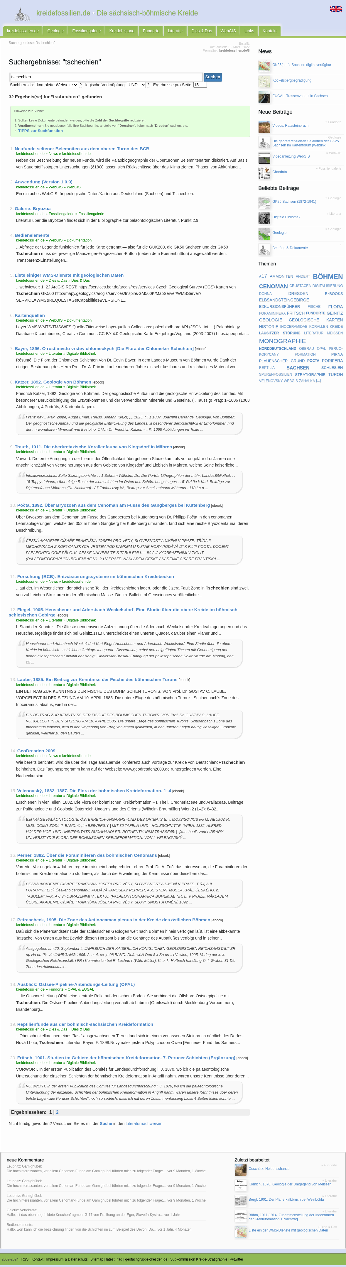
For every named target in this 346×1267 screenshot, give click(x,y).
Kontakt (269, 31)
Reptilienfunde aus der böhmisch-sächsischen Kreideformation (85, 1025)
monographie (282, 342)
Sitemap (96, 1261)
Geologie (55, 31)
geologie (270, 321)
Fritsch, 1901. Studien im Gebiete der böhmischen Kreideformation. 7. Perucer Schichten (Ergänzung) (126, 1059)
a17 (263, 278)
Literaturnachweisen (144, 1125)
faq (119, 1261)
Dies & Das (202, 31)
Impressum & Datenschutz (67, 1261)
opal (321, 350)
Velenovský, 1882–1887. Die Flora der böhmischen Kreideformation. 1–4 (94, 792)
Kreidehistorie (122, 31)
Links (249, 31)
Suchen (212, 79)
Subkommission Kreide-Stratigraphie (198, 1261)
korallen (318, 328)
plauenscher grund (282, 362)
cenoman (273, 287)
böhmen (328, 277)
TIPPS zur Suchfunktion (40, 132)
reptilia (267, 369)
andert (303, 278)
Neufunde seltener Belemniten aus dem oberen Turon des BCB (82, 150)
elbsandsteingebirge (284, 301)
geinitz (335, 314)
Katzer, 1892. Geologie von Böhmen (53, 383)
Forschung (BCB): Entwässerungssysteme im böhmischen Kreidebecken (95, 578)
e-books (334, 295)
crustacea (300, 287)
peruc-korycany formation (301, 353)
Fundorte (151, 31)
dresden (298, 295)
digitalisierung (328, 287)
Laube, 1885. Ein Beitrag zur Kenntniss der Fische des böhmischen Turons (97, 681)
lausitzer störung (280, 334)
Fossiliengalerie (86, 31)
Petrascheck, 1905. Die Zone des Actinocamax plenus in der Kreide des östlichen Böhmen (113, 921)
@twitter (236, 1261)
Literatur (175, 31)
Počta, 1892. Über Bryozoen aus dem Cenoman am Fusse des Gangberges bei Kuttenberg (113, 507)
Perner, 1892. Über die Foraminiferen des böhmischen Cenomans (87, 856)
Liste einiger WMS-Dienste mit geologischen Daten (69, 277)
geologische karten (316, 321)
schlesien (332, 369)
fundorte (315, 314)
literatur (313, 334)
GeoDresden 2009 (36, 752)
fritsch (296, 314)
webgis (291, 382)
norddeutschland (277, 350)
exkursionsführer (279, 308)
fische (314, 308)
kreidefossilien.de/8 (234, 52)
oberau (306, 350)
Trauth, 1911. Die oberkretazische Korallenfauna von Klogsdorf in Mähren (93, 448)
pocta (313, 362)
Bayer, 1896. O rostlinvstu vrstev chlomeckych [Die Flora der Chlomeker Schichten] (104, 350)
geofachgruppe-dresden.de (146, 1261)
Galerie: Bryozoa (32, 210)
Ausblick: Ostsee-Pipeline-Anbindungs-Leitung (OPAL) (76, 986)
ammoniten (281, 277)
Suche (106, 1125)
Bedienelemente (32, 237)
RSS (25, 1261)
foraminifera (272, 314)
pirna (337, 356)
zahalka (307, 382)
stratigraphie (310, 376)
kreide (336, 328)
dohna (265, 295)
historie (269, 328)
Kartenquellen (30, 317)
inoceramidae (294, 328)
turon (335, 375)
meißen (335, 334)
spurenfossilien (275, 376)
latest (110, 1261)
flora (335, 307)
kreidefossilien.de (23, 31)
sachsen (297, 369)
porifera (332, 362)
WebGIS (228, 31)
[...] (318, 382)
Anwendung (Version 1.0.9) (43, 183)
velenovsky (271, 382)
